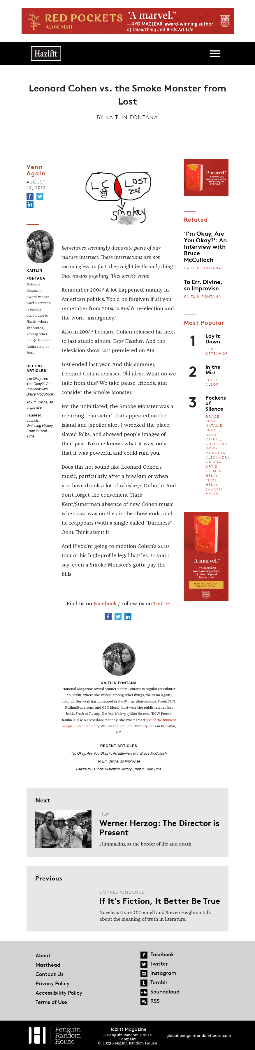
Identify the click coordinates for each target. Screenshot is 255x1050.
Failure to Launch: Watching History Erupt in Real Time (40, 425)
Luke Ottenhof (216, 351)
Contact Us (50, 974)
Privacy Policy (52, 983)
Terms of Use (51, 1002)
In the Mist (212, 369)
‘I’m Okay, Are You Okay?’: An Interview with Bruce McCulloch (119, 753)
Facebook (105, 603)
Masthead (48, 964)
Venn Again (36, 169)
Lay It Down (212, 338)
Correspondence (122, 892)
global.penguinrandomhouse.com (198, 1035)
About (43, 955)
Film (104, 813)
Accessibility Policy (59, 992)
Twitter (162, 603)
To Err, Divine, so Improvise (118, 761)
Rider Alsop (212, 382)
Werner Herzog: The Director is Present (159, 827)
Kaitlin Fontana (131, 117)
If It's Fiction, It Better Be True (159, 900)
